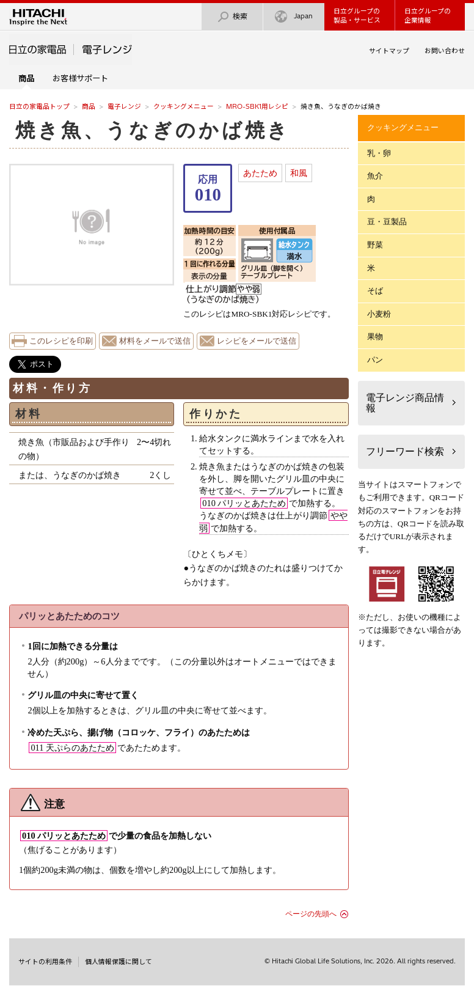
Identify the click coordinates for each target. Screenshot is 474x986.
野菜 (375, 244)
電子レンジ (124, 106)
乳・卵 (379, 153)
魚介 (375, 175)
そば (375, 290)
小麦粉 (379, 313)
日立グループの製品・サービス (357, 15)
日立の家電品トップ (39, 106)
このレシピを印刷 (61, 341)
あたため (260, 173)
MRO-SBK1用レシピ (257, 106)
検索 (232, 16)
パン (375, 359)
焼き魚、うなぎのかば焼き (152, 130)
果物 (375, 336)
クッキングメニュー (183, 106)
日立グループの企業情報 (427, 15)
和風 (298, 173)
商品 (88, 106)
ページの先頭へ (311, 914)
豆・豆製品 (387, 221)
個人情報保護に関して (118, 961)
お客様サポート (80, 78)
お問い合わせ (445, 50)
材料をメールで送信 (155, 341)
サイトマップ (389, 50)
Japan (294, 16)
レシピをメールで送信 (256, 341)
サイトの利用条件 (45, 961)
